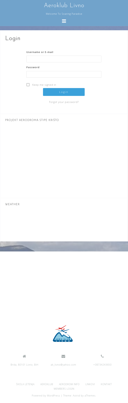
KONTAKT (106, 384)
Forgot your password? (64, 102)
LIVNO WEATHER (63, 223)
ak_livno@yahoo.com (63, 364)
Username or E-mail (39, 52)
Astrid (76, 395)
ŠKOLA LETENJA (25, 384)
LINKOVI (90, 384)
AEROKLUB (46, 384)
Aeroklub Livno (64, 6)
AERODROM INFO (69, 384)
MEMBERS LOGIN (64, 388)
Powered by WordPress (46, 395)
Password (33, 67)
